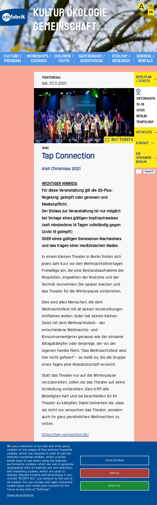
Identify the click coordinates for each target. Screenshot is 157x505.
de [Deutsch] (151, 6)
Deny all (115, 473)
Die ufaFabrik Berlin (143, 158)
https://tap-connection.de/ (65, 435)
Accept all (114, 486)
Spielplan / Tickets (143, 79)
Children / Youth (63, 58)
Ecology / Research (121, 58)
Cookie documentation (20, 495)
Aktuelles (144, 132)
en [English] (151, 12)
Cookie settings (114, 460)
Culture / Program (12, 58)
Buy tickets (119, 139)
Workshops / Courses (39, 58)
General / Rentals (145, 58)
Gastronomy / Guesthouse (91, 58)
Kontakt (142, 143)
